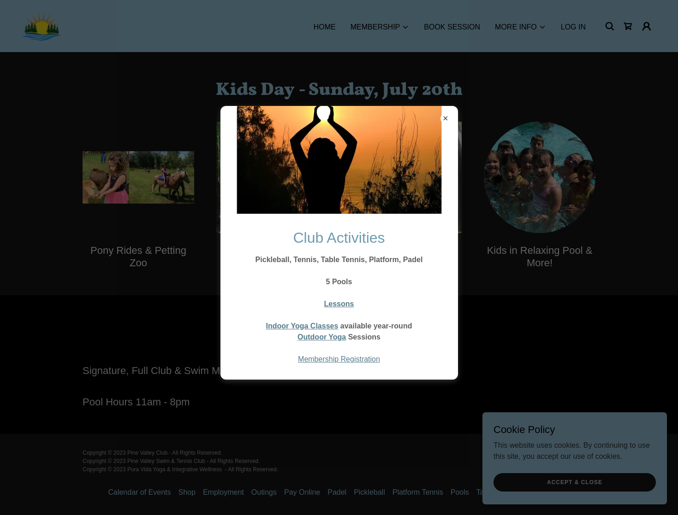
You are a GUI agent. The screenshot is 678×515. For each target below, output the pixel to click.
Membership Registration (339, 359)
